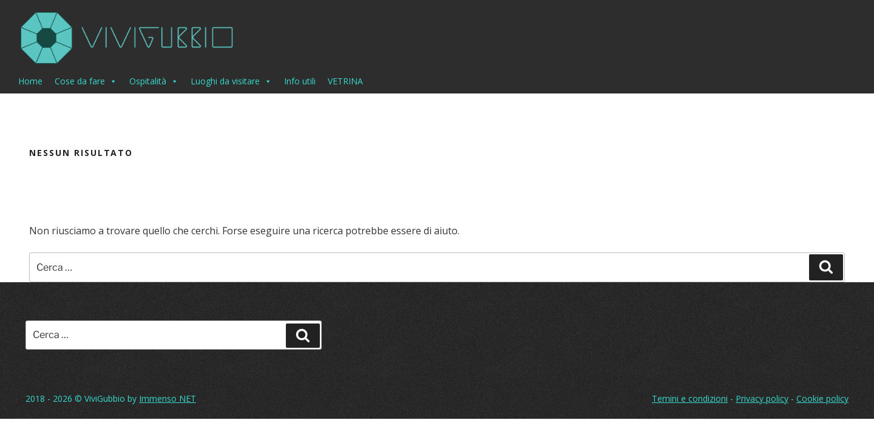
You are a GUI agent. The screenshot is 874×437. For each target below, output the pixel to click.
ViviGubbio (104, 398)
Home (30, 81)
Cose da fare (86, 81)
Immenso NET (167, 398)
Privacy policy (762, 398)
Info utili (300, 81)
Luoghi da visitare (231, 81)
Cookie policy (822, 398)
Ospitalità (153, 81)
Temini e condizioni (690, 398)
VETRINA (345, 81)
